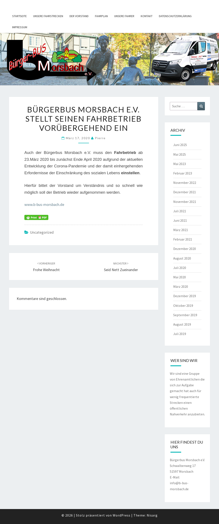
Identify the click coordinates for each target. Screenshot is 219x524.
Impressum (19, 27)
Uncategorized (42, 232)
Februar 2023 (182, 173)
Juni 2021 (180, 220)
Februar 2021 (182, 239)
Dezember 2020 (184, 249)
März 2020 (180, 286)
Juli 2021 (179, 211)
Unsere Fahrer (124, 16)
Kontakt (146, 16)
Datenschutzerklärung (175, 16)
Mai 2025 (179, 154)
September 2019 (185, 315)
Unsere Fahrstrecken (48, 16)
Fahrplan (101, 16)
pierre (100, 138)
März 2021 (180, 230)
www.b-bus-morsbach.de (44, 204)
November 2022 (184, 182)
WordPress (121, 515)
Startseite (19, 16)
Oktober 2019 (183, 305)
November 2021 (184, 201)
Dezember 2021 (184, 192)
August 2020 (182, 258)
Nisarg (152, 515)
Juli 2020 (179, 268)
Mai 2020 (179, 277)
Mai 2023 (179, 164)
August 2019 (182, 324)
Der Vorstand (79, 16)
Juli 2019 (179, 334)
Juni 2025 (180, 145)
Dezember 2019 (184, 296)
